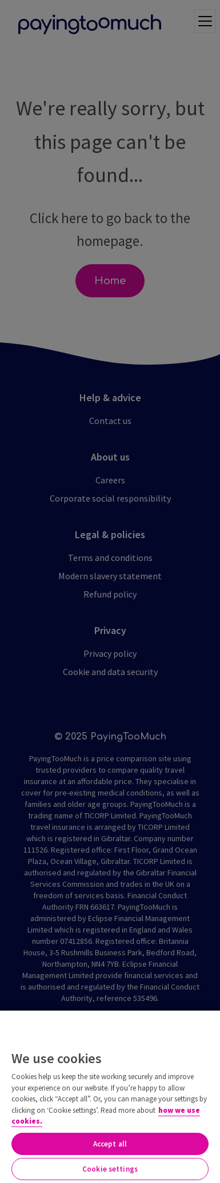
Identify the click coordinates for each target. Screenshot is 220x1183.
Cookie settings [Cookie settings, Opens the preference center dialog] (110, 1169)
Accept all (110, 1144)
